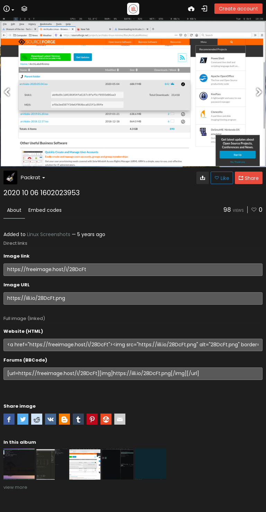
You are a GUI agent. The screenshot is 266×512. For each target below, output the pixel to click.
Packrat (33, 177)
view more (15, 487)
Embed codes (45, 210)
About (14, 210)
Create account (238, 8)
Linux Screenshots (48, 234)
